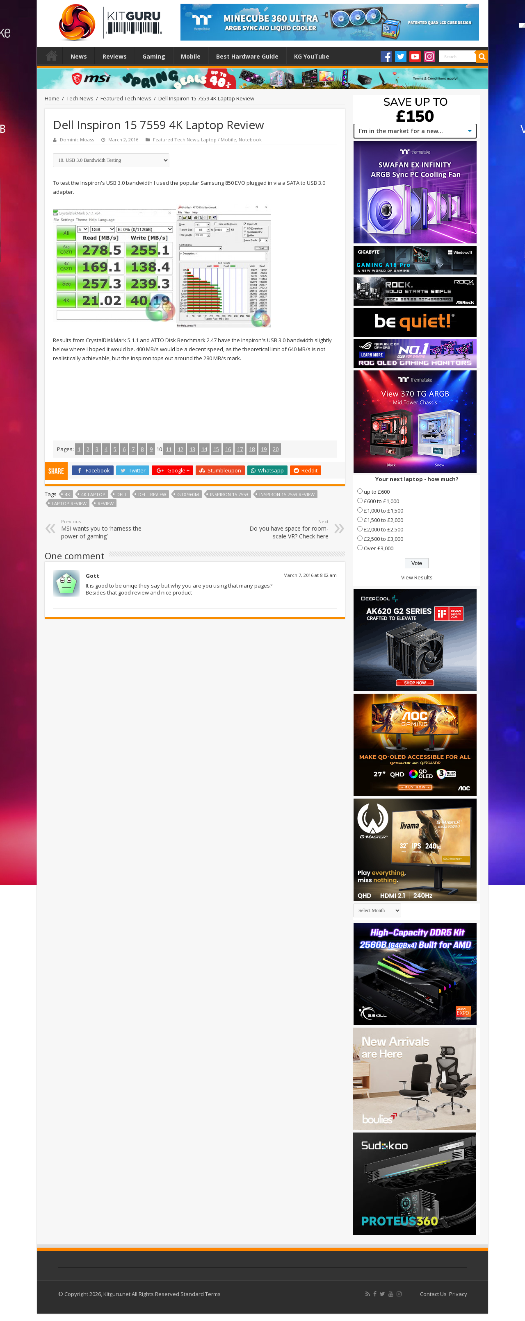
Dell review (152, 494)
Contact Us (433, 1294)
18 (252, 449)
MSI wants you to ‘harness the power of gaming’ (103, 529)
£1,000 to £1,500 (383, 510)
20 (275, 449)
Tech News (80, 98)
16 (228, 449)
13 (192, 449)
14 (204, 449)
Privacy (458, 1294)
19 (264, 449)
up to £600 (377, 491)
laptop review (69, 503)
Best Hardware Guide (247, 56)
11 (168, 449)
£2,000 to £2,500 (383, 529)
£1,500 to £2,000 (383, 520)
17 (240, 449)
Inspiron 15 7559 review (287, 494)
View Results (417, 577)
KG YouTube (311, 56)
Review (106, 503)
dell (121, 494)
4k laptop (93, 494)
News (79, 56)
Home (51, 55)
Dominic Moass (77, 139)
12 (180, 449)
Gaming (153, 56)
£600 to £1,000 (381, 501)
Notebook (250, 139)
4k (67, 494)
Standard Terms (200, 1294)
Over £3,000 (378, 548)
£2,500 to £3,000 (383, 538)
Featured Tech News (125, 98)
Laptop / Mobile (218, 139)
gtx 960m (188, 494)
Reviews (115, 56)
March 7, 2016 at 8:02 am (310, 575)
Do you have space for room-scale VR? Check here (286, 529)
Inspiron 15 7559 (229, 494)
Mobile (191, 56)
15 (216, 449)
